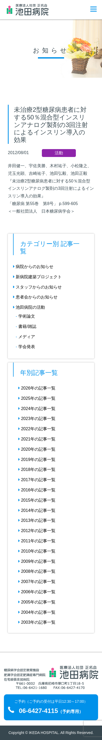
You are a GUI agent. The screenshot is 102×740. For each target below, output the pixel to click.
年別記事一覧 (39, 372)
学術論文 (26, 316)
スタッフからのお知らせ (37, 287)
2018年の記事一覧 (36, 469)
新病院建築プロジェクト (37, 277)
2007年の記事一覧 (36, 581)
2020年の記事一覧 (36, 449)
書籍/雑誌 (27, 326)
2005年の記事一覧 (36, 602)
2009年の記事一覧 (36, 561)
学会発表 (26, 346)
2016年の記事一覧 (36, 490)
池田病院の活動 (29, 307)
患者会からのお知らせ (35, 297)
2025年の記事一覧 (36, 398)
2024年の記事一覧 (36, 408)
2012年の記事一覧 (36, 530)
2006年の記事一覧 (36, 592)
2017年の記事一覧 (36, 479)
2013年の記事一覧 (36, 520)
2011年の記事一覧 (36, 541)
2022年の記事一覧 (36, 429)
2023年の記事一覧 (36, 418)
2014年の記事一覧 (36, 510)
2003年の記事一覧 (36, 622)
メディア (26, 336)
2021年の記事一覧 (36, 439)
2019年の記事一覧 (36, 459)
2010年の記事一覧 (36, 551)
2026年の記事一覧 (36, 388)
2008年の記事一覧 (36, 571)
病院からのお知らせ (33, 266)
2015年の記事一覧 (36, 500)
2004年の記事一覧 (36, 612)
